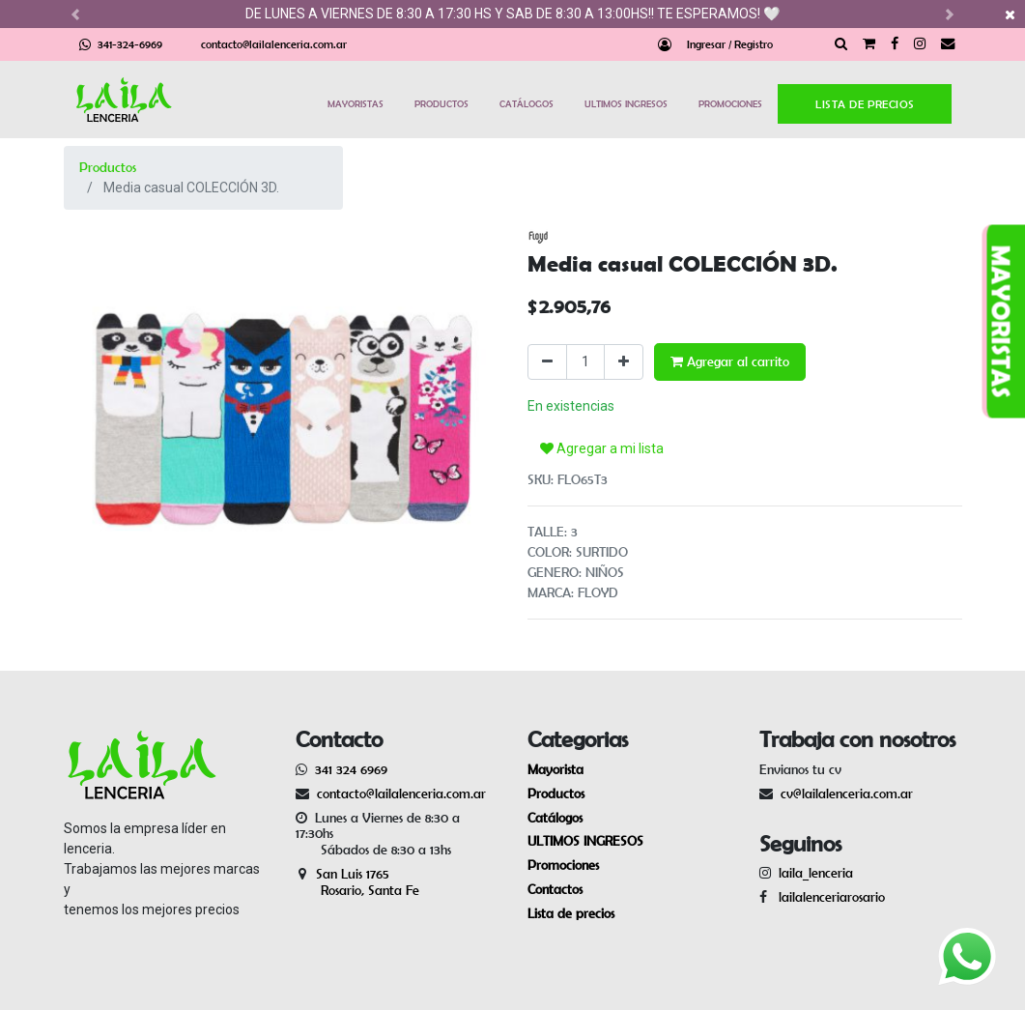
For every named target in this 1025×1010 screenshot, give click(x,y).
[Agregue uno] (623, 362)
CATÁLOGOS (526, 103)
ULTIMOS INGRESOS (626, 103)
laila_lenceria (816, 872)
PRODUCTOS (441, 103)
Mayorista (555, 769)
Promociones (563, 865)
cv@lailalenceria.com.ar (847, 793)
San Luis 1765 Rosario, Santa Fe (357, 882)
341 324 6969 (351, 769)
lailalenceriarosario (828, 897)
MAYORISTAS (355, 103)
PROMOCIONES (730, 103)
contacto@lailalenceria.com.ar (274, 44)
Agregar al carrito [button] (729, 361)
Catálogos (555, 817)
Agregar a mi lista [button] (602, 448)
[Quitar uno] (547, 362)
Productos (107, 167)
